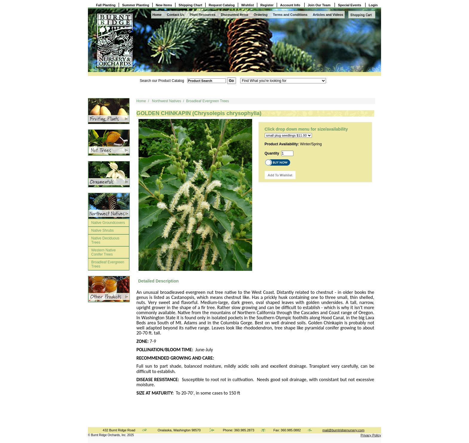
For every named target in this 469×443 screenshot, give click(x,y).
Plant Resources (202, 14)
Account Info (290, 5)
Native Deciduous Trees (105, 240)
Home (157, 14)
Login (373, 5)
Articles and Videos (328, 14)
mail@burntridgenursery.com (343, 430)
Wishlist (247, 5)
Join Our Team (319, 5)
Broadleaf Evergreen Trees (107, 264)
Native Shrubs (102, 230)
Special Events (350, 5)
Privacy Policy (371, 435)
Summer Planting (135, 5)
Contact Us (175, 14)
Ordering (260, 14)
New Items (164, 5)
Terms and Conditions (290, 14)
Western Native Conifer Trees (103, 252)
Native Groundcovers (108, 223)
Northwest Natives (166, 101)
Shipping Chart (190, 5)
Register (267, 5)
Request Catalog (222, 5)
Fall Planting (105, 5)
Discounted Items (234, 14)
